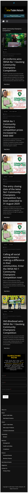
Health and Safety (7, 446)
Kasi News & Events (6, 462)
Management (6, 443)
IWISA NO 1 (5, 55)
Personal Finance (7, 455)
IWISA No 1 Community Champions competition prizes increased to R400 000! (13, 128)
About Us (4, 409)
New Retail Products (8, 418)
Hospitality (4, 434)
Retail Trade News (13, 111)
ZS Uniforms (11, 55)
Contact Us (4, 468)
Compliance (6, 449)
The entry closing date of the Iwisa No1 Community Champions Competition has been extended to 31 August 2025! (12, 195)
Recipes (5, 437)
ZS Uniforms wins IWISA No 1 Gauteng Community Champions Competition (13, 64)
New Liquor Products (8, 427)
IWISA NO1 (5, 183)
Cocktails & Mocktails (8, 430)
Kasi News (6, 111)
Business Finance (7, 458)
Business (5, 49)
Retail (3, 413)
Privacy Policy (6, 471)
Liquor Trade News (8, 424)
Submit (5, 396)
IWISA (5, 52)
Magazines (4, 465)
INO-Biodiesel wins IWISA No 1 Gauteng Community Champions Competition (13, 327)
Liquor (3, 422)
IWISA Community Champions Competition (12, 54)
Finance (4, 453)
